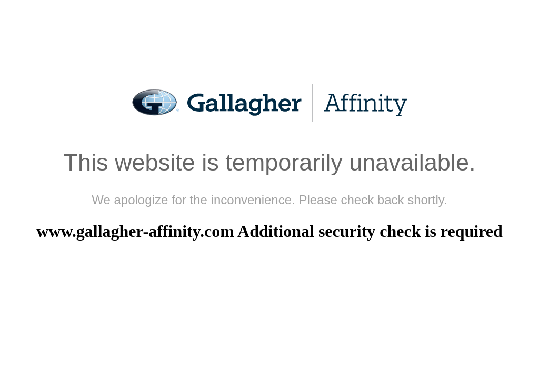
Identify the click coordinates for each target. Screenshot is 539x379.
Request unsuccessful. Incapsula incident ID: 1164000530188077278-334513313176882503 (269, 189)
